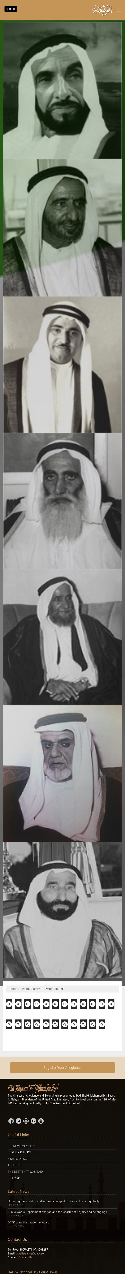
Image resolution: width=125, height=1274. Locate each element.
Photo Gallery (30, 988)
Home (12, 988)
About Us (15, 1165)
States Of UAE (18, 1158)
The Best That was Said (25, 1171)
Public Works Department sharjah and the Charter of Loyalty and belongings (57, 1211)
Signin (11, 8)
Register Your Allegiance (62, 1068)
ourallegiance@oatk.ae (30, 1253)
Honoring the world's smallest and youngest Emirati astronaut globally (53, 1201)
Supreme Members (21, 1146)
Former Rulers (19, 1152)
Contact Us (25, 1257)
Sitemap (14, 1178)
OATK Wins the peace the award (28, 1222)
